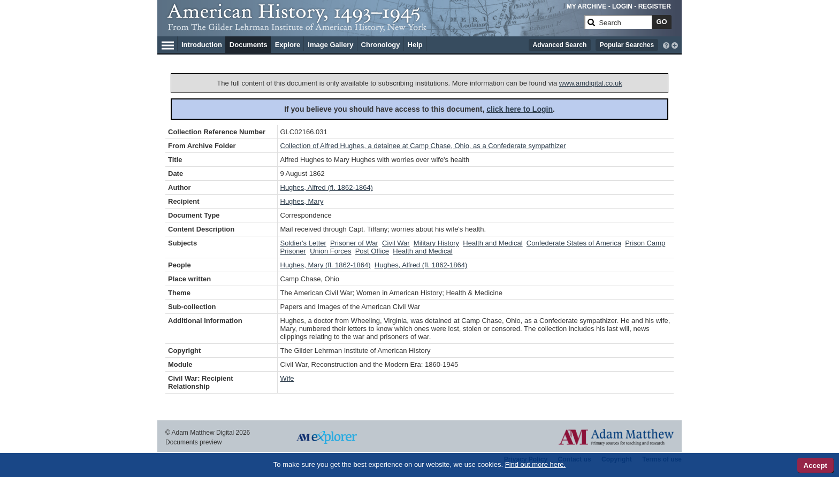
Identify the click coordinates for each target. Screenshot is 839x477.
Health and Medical (492, 243)
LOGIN (622, 6)
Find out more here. (535, 464)
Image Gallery (330, 45)
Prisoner (293, 251)
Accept (815, 465)
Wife (287, 378)
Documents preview (193, 442)
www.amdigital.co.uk (590, 83)
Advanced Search (560, 45)
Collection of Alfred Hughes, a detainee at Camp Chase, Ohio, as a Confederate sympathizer (423, 146)
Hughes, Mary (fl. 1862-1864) (325, 265)
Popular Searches (627, 45)
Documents (249, 45)
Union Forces (330, 251)
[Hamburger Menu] (168, 43)
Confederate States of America (574, 243)
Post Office (372, 251)
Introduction (201, 45)
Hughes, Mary (302, 201)
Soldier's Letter (303, 243)
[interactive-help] (666, 44)
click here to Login (519, 109)
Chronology (380, 45)
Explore (288, 45)
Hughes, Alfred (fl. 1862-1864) (326, 187)
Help (415, 45)
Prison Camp (645, 243)
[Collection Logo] (373, 26)
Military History (436, 243)
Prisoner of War (354, 243)
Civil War (396, 243)
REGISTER (654, 6)
